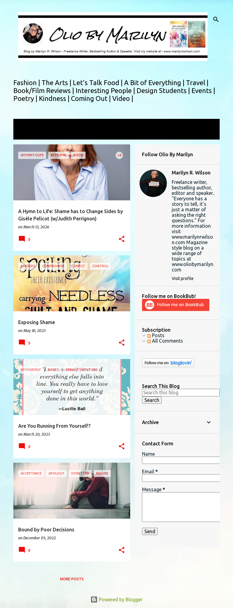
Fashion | (27, 82)
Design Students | (164, 90)
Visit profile (183, 278)
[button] (121, 239)
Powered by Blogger (116, 599)
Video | (122, 98)
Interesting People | (106, 90)
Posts (155, 335)
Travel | (197, 82)
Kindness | (55, 98)
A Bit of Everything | (155, 82)
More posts (72, 579)
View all (26, 134)
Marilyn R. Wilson (191, 172)
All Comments (165, 341)
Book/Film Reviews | (44, 90)
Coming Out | (91, 98)
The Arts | (57, 82)
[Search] (216, 19)
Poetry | (26, 98)
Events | (203, 90)
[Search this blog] (181, 392)
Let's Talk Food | (98, 82)
